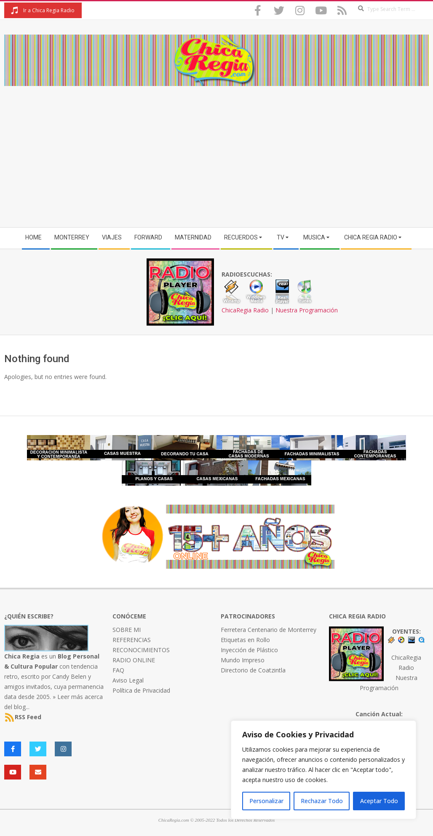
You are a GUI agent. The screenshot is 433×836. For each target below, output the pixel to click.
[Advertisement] (216, 149)
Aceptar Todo (379, 801)
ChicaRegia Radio (245, 310)
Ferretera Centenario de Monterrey (268, 630)
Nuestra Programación (306, 310)
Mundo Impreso (243, 660)
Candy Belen (69, 676)
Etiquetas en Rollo (245, 640)
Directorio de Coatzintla (253, 670)
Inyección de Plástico (249, 650)
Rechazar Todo (322, 801)
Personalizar (266, 801)
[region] (323, 769)
